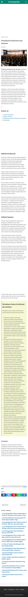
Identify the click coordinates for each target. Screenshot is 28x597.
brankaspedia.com (14, 100)
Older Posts (23, 505)
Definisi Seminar (8, 116)
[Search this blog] (26, 2)
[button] (1, 107)
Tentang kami (11, 589)
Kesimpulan (7, 120)
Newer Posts (5, 505)
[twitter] (8, 494)
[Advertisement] (14, 20)
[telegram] (24, 494)
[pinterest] (14, 494)
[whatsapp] (19, 494)
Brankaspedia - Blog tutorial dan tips (16, 594)
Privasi (17, 589)
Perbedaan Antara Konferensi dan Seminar (15, 118)
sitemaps (22, 589)
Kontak (5, 589)
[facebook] (3, 494)
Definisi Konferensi (9, 114)
